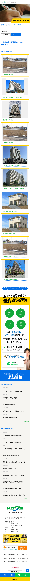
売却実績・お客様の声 (10, 24)
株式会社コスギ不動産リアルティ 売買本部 (15, 561)
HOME (2, 24)
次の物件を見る (23, 288)
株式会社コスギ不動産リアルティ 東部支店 (15, 554)
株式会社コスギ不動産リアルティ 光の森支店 (16, 558)
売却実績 (19, 24)
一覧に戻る (15, 288)
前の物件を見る (7, 288)
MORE (25, 421)
